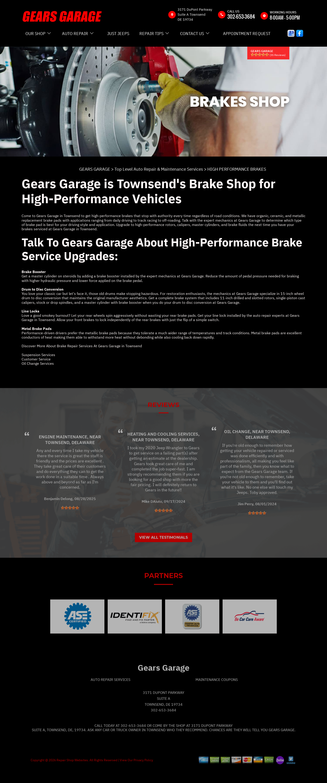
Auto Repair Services (110, 693)
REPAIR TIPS (151, 33)
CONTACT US (192, 33)
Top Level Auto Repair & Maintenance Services (158, 169)
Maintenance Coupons (217, 693)
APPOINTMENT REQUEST (246, 33)
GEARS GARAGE (94, 169)
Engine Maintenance (63, 450)
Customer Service (36, 359)
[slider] (260, 54)
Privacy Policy (143, 774)
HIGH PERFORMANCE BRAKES (236, 169)
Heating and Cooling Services (162, 447)
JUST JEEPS (118, 33)
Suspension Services (38, 354)
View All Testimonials (163, 551)
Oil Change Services (38, 363)
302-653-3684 (241, 16)
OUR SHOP (35, 33)
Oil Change (237, 445)
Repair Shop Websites (72, 774)
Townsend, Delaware (70, 456)
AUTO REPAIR (75, 33)
